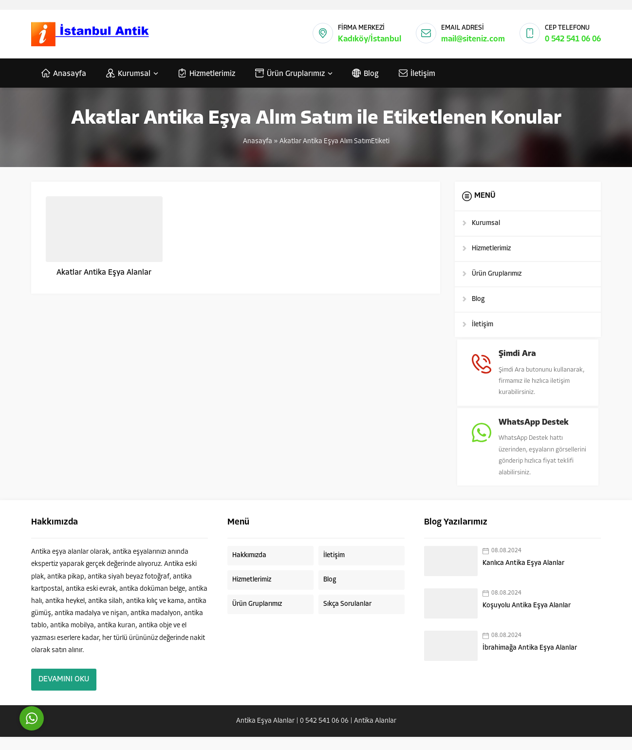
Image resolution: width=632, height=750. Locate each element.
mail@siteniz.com (473, 39)
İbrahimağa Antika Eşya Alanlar (530, 661)
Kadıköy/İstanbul (369, 39)
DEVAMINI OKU (63, 692)
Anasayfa (257, 141)
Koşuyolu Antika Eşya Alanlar (527, 618)
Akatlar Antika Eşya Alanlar (103, 273)
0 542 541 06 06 (573, 39)
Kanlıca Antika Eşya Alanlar (523, 576)
